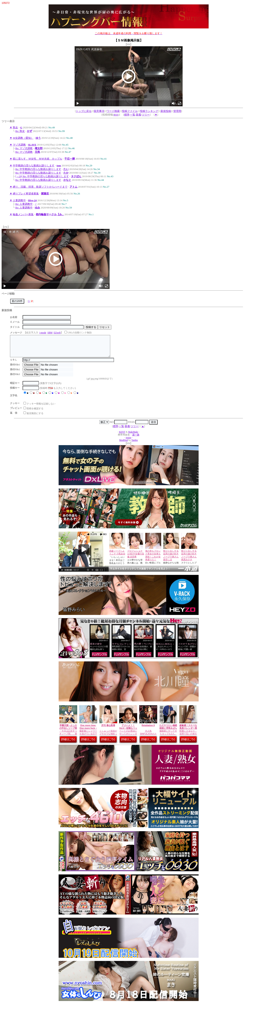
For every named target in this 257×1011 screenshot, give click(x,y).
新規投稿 (166, 111)
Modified (123, 444)
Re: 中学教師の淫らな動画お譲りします (38, 169)
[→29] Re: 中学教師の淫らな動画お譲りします (42, 176)
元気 (37, 151)
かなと (67, 179)
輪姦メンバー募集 (23, 214)
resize (128, 442)
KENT (122, 436)
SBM (49, 332)
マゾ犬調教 (19, 144)
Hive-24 (32, 200)
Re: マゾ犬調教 (24, 148)
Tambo (134, 444)
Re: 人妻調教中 (24, 203)
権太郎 (39, 148)
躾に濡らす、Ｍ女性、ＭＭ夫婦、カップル (37, 158)
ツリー (146, 114)
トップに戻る (83, 111)
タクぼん (76, 176)
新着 (138, 114)
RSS (116, 114)
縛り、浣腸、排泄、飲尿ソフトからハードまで (40, 186)
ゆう (38, 137)
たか (66, 172)
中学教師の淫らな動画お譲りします (33, 165)
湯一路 (135, 439)
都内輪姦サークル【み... (50, 214)
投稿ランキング (149, 111)
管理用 (177, 111)
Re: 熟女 (20, 131)
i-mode (42, 332)
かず (29, 131)
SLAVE (32, 144)
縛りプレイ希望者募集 (26, 193)
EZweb (57, 332)
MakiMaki (133, 436)
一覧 (132, 114)
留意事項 (99, 111)
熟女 (15, 127)
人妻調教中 (19, 200)
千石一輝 (69, 158)
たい (66, 169)
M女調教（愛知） (23, 137)
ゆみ (37, 207)
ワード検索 (113, 111)
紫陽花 (45, 193)
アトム (73, 186)
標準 (126, 114)
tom (59, 165)
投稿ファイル (130, 111)
